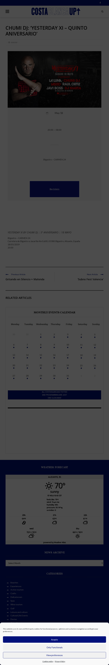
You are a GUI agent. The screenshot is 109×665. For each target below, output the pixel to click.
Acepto (54, 639)
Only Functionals (55, 647)
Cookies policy (47, 661)
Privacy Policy (60, 661)
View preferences (54, 655)
